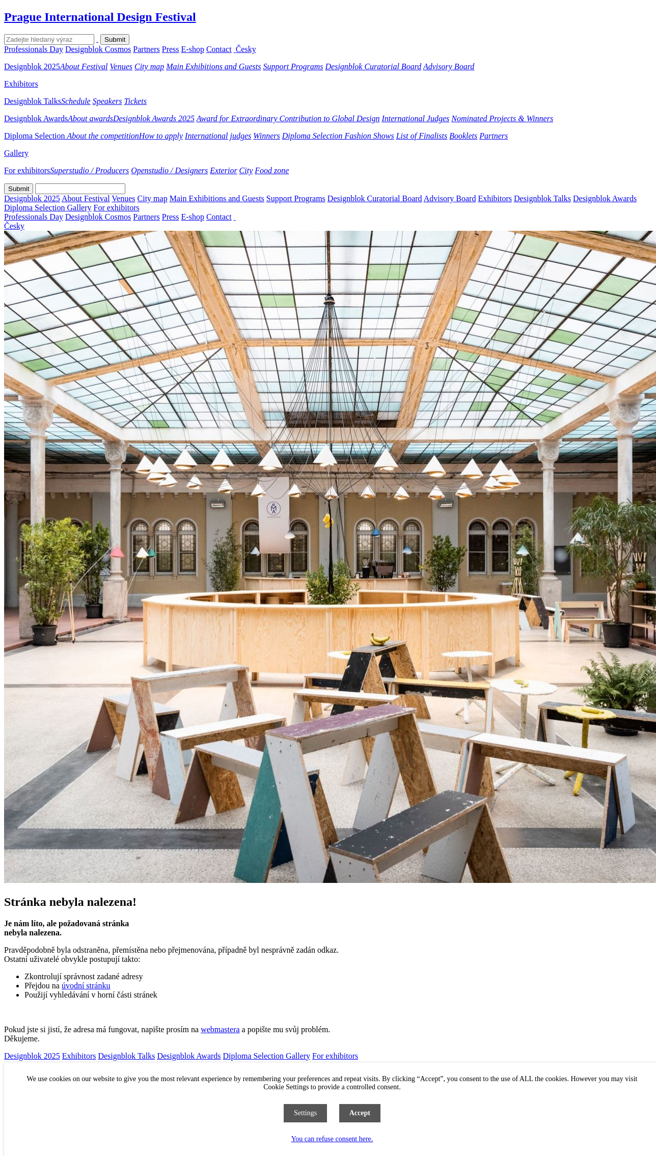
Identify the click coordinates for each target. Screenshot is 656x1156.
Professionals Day (33, 49)
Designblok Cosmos (98, 49)
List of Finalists (421, 135)
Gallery (16, 153)
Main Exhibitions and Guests (213, 66)
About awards (90, 118)
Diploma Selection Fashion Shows (338, 135)
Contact (219, 49)
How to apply (161, 135)
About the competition (103, 135)
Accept (359, 1113)
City (246, 170)
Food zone (272, 170)
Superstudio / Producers (89, 170)
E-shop (192, 49)
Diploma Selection (35, 135)
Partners (146, 49)
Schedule (76, 101)
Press (170, 49)
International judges (218, 135)
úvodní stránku (86, 985)
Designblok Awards (36, 118)
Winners (266, 135)
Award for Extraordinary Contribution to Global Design (288, 118)
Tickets (135, 101)
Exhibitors (21, 83)
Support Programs (293, 66)
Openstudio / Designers (169, 170)
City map (149, 66)
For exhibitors (27, 170)
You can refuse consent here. (332, 1139)
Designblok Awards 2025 (154, 118)
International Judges (415, 118)
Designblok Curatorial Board (373, 66)
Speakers (107, 101)
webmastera (220, 1029)
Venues (121, 66)
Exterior (223, 170)
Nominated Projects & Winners (502, 118)
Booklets (463, 135)
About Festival (84, 66)
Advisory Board (448, 66)
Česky (246, 49)
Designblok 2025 (32, 66)
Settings (305, 1113)
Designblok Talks (32, 101)
